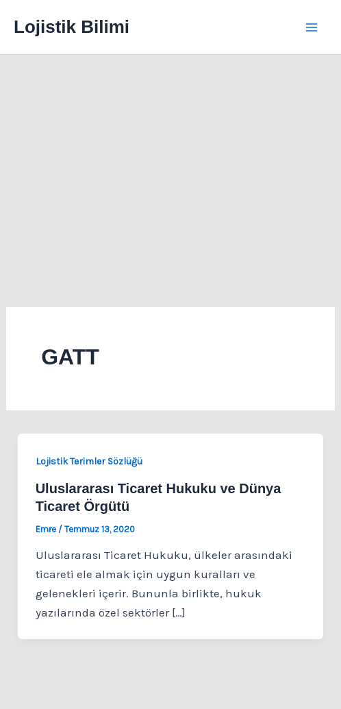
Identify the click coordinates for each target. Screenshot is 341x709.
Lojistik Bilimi (71, 26)
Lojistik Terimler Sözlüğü (89, 461)
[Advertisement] (170, 157)
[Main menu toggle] (312, 27)
